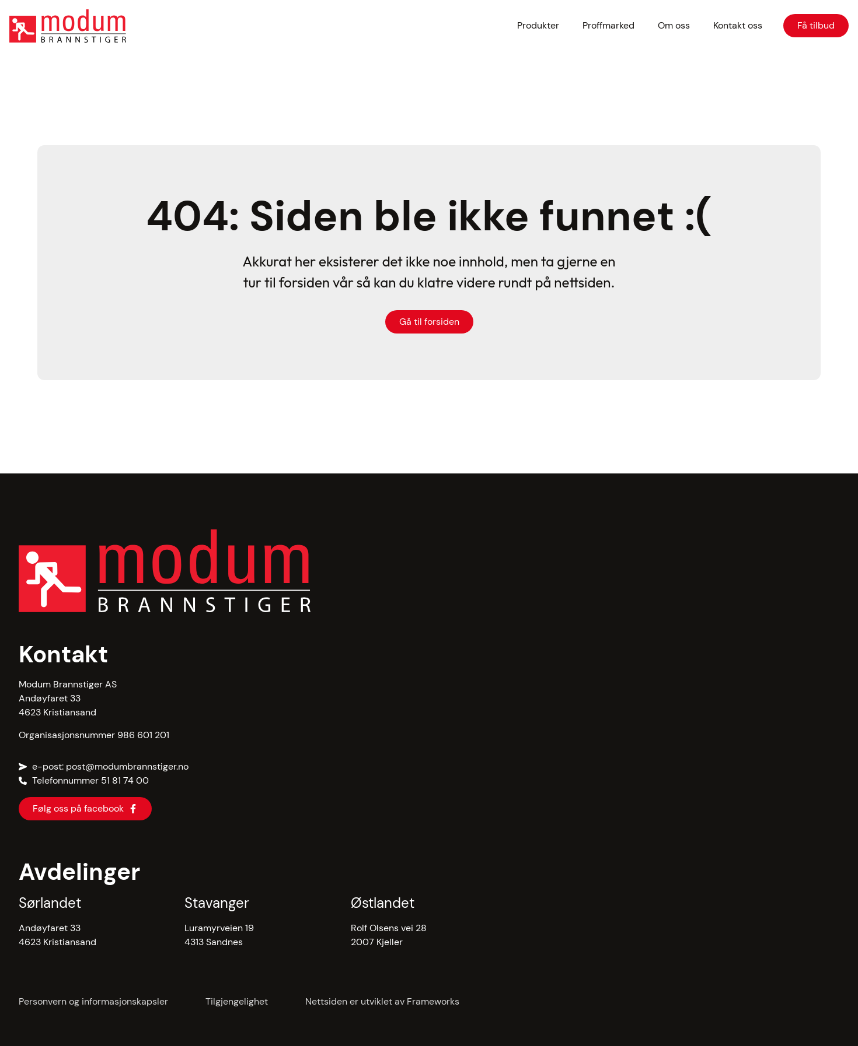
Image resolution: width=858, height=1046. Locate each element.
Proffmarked (608, 25)
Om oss (674, 25)
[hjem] (92, 26)
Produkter (538, 25)
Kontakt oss (737, 25)
